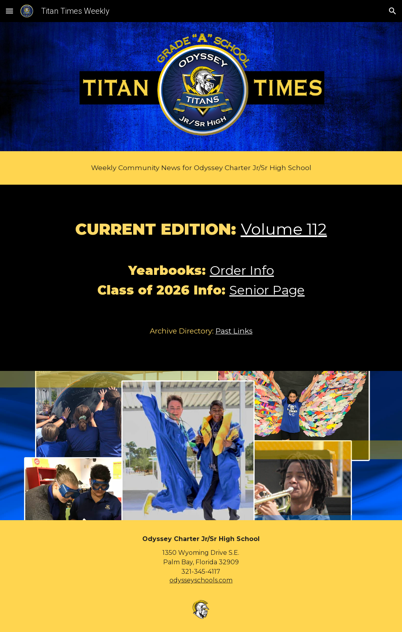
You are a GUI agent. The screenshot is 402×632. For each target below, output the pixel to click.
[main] (201, 168)
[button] (9, 11)
